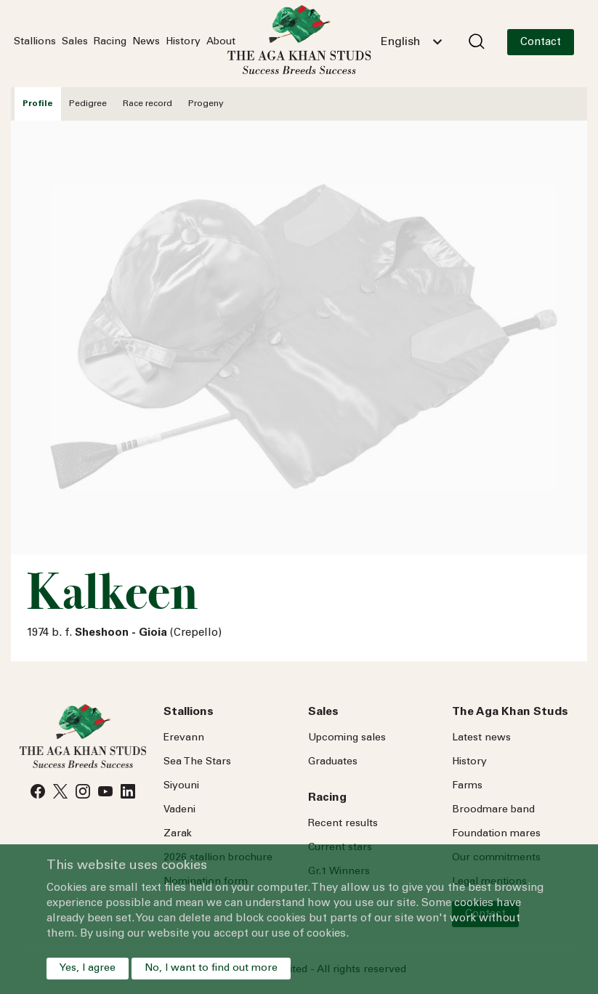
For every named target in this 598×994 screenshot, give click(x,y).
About (220, 42)
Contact (540, 42)
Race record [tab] (147, 104)
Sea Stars (197, 762)
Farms (467, 786)
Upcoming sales (347, 738)
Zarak (177, 834)
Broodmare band (493, 810)
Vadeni (179, 810)
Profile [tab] (38, 104)
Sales (75, 42)
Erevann (183, 738)
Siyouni (181, 786)
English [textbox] (400, 42)
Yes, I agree (88, 968)
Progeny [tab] (206, 104)
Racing (110, 42)
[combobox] (411, 42)
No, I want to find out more (211, 968)
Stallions (35, 42)
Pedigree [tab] (88, 104)
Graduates (332, 762)
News (146, 42)
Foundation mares (496, 834)
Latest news (481, 738)
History (183, 42)
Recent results (343, 824)
